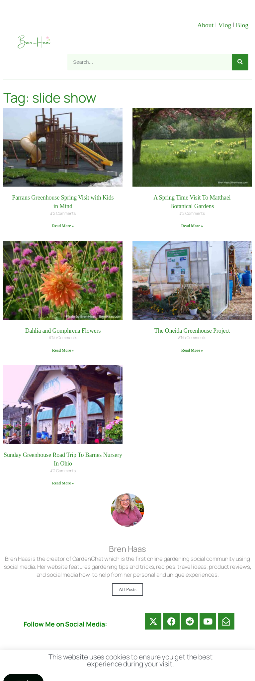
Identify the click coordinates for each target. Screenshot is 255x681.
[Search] (240, 62)
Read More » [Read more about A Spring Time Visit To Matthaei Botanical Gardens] (192, 225)
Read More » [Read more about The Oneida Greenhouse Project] (192, 350)
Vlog (225, 25)
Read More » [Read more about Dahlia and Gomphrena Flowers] (63, 350)
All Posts (127, 589)
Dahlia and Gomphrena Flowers (63, 330)
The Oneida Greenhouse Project (192, 330)
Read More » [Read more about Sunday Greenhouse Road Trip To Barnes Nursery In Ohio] (63, 483)
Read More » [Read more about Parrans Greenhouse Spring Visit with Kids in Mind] (63, 225)
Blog (242, 25)
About (206, 25)
